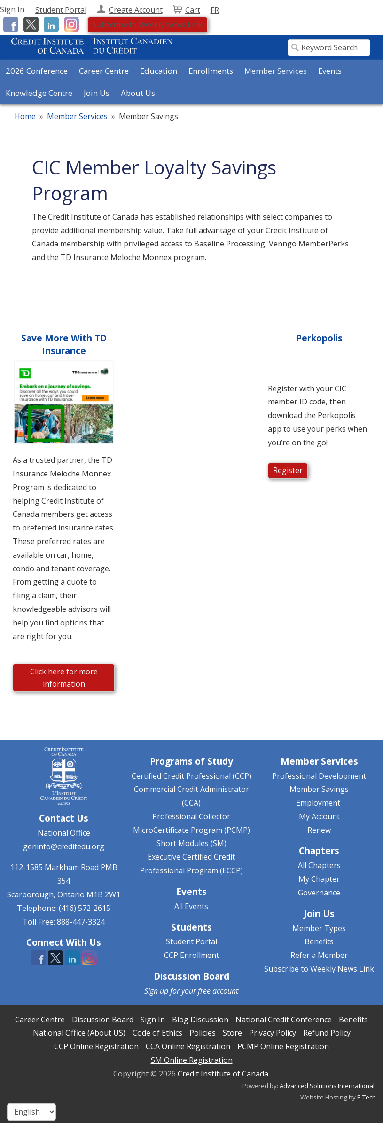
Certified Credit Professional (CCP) (191, 776)
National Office (64, 833)
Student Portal (191, 941)
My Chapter (319, 879)
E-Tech (366, 1097)
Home (25, 116)
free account (218, 991)
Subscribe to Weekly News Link (148, 24)
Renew (319, 830)
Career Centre (104, 70)
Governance (319, 892)
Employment (318, 803)
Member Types (319, 928)
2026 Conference (37, 70)
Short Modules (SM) (191, 843)
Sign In (12, 9)
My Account (319, 816)
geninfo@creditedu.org (63, 846)
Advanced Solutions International (327, 1086)
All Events (191, 906)
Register (288, 470)
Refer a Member (319, 955)
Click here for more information (64, 677)
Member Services (77, 116)
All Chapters (319, 865)
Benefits (319, 941)
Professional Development (319, 776)
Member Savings (319, 789)
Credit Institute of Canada (223, 1073)
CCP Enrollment (191, 955)
